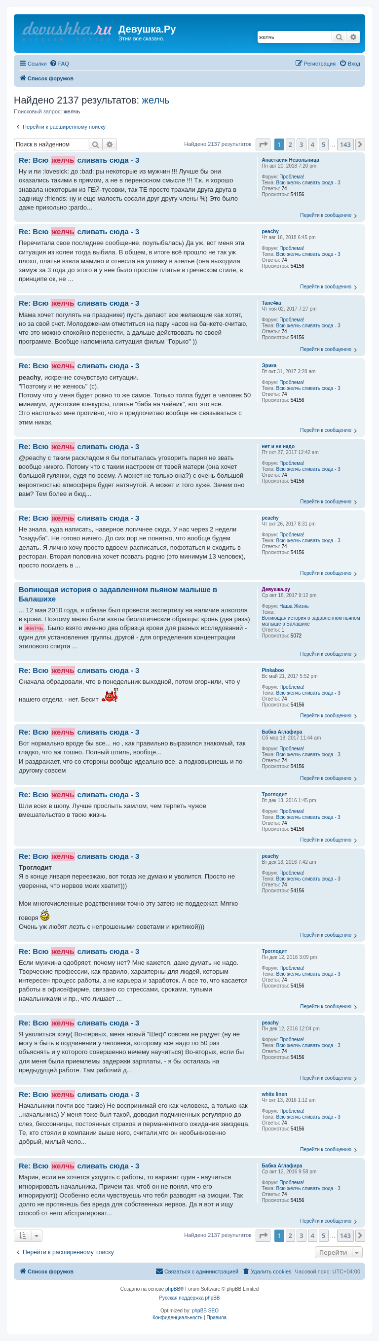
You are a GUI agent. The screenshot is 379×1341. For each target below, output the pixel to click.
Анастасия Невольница (290, 160)
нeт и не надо (278, 446)
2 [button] (290, 144)
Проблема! (291, 176)
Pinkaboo (273, 670)
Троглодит (274, 794)
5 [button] (323, 144)
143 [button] (345, 144)
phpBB (172, 1289)
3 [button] (301, 144)
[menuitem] (59, 64)
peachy (270, 231)
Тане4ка (271, 303)
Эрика (269, 365)
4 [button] (312, 144)
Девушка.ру (276, 589)
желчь (156, 100)
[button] (263, 144)
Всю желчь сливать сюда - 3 (308, 182)
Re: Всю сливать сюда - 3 (79, 160)
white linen (274, 1094)
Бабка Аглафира (282, 732)
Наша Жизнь (293, 606)
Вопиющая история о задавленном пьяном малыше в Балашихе (311, 621)
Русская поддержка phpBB (189, 1298)
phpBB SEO (205, 1310)
